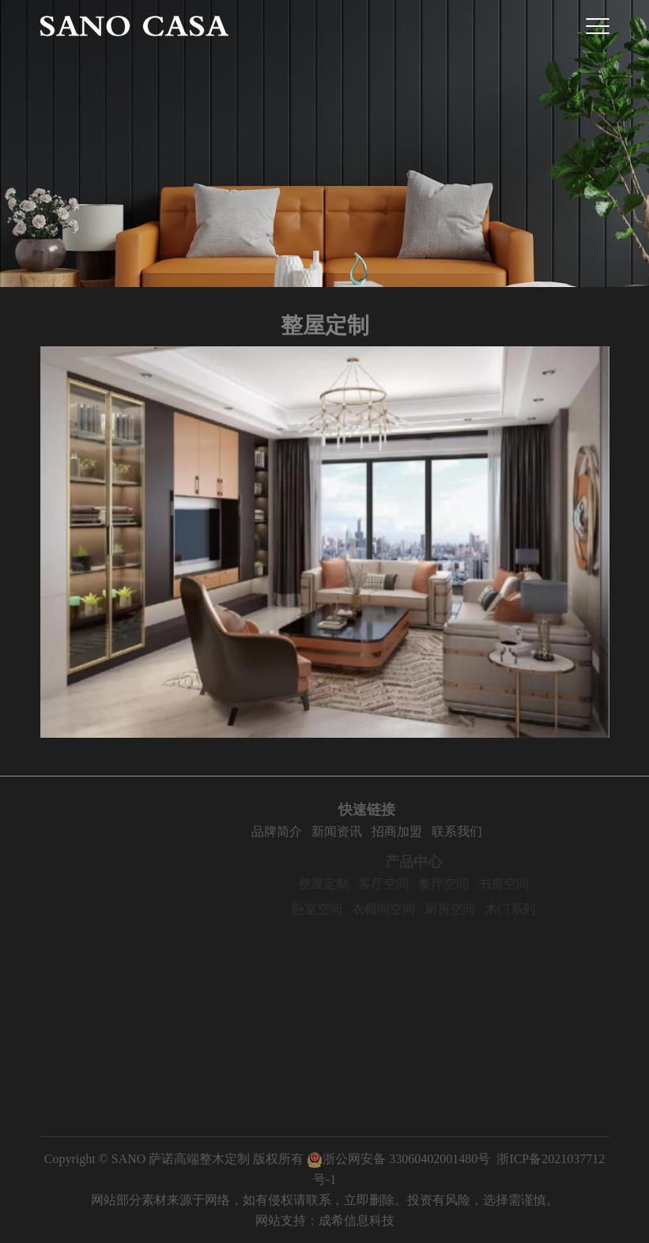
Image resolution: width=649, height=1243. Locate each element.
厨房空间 (466, 909)
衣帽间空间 (400, 909)
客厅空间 (400, 883)
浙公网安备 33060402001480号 (398, 1159)
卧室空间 (333, 909)
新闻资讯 (353, 831)
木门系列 (526, 909)
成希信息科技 (356, 1220)
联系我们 (473, 831)
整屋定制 (340, 883)
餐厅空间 (460, 883)
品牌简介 (293, 831)
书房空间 (520, 883)
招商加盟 (413, 831)
